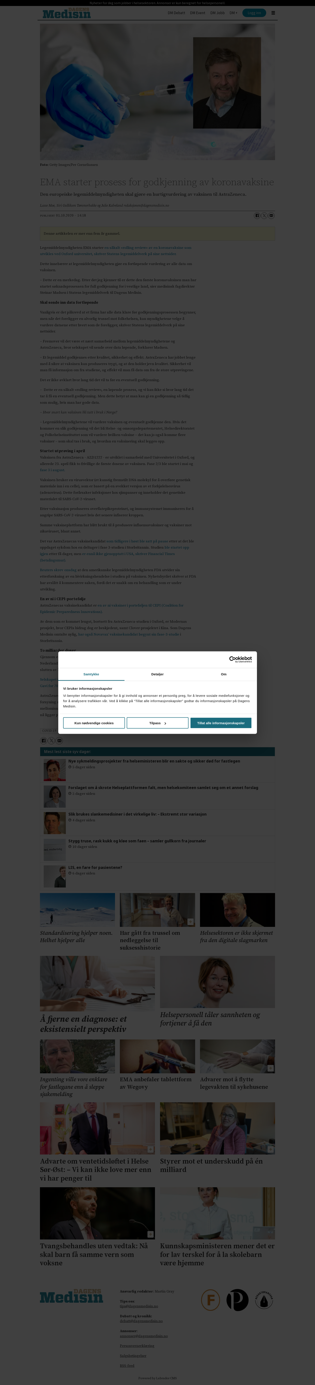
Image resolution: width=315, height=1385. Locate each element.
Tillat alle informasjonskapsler (221, 723)
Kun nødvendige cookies (94, 723)
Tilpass (157, 723)
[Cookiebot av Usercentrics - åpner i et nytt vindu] (232, 659)
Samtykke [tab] (91, 674)
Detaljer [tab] (157, 674)
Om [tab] (223, 674)
